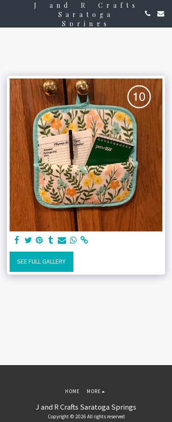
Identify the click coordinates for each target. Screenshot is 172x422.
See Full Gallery (41, 261)
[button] (10, 13)
